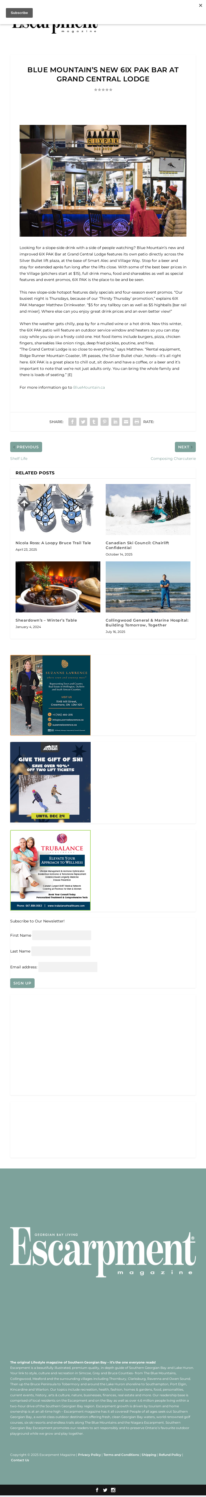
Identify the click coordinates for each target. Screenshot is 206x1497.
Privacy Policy (89, 1456)
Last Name (20, 952)
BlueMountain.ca (89, 387)
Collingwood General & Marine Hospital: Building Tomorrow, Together (147, 622)
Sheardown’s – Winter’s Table (46, 620)
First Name (20, 935)
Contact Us (20, 1462)
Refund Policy (170, 1456)
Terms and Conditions (121, 1456)
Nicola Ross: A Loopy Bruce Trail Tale (53, 542)
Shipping (149, 1456)
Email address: (24, 968)
